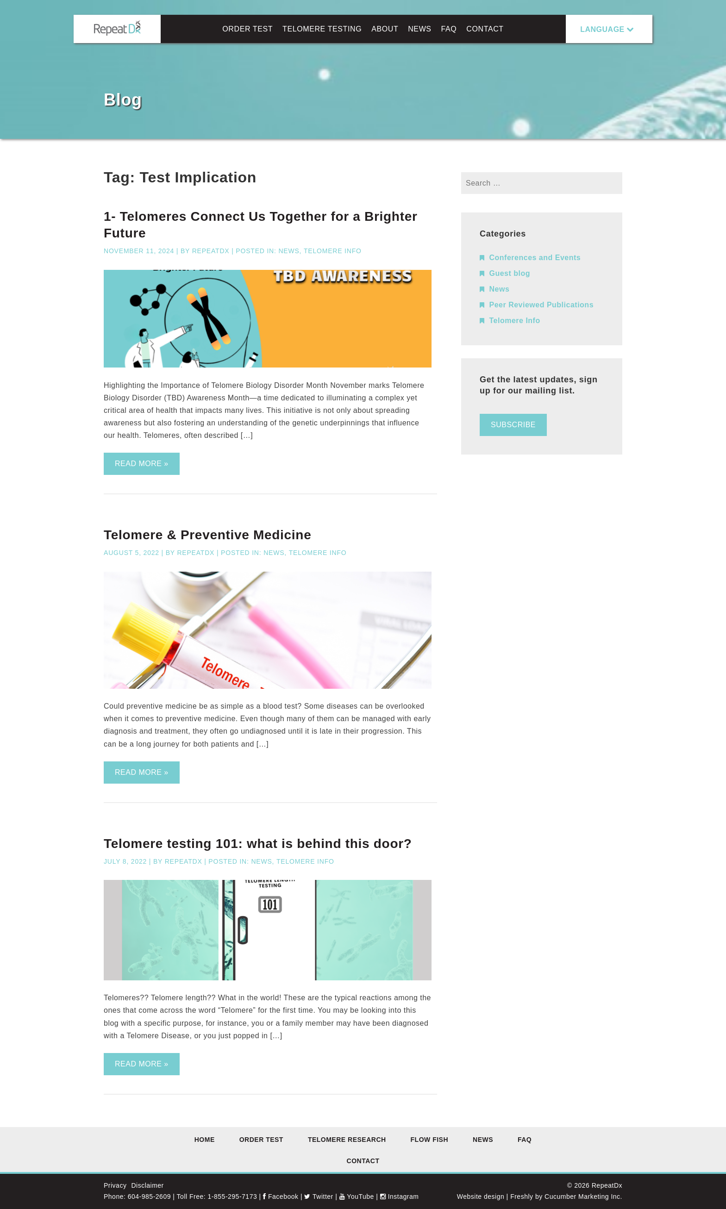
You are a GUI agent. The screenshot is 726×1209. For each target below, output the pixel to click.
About (384, 29)
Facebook (280, 1196)
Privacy (115, 1185)
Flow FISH (430, 1139)
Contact (484, 29)
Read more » (142, 463)
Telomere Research (347, 1139)
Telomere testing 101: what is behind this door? (258, 843)
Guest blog (510, 273)
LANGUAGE (602, 29)
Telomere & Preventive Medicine (207, 535)
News (419, 29)
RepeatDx (211, 251)
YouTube (356, 1196)
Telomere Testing (322, 29)
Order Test (247, 29)
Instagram (399, 1196)
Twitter (318, 1196)
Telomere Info (333, 251)
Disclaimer (147, 1185)
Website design (480, 1196)
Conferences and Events (535, 258)
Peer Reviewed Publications (541, 305)
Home (204, 1139)
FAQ (449, 29)
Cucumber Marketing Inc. (583, 1196)
